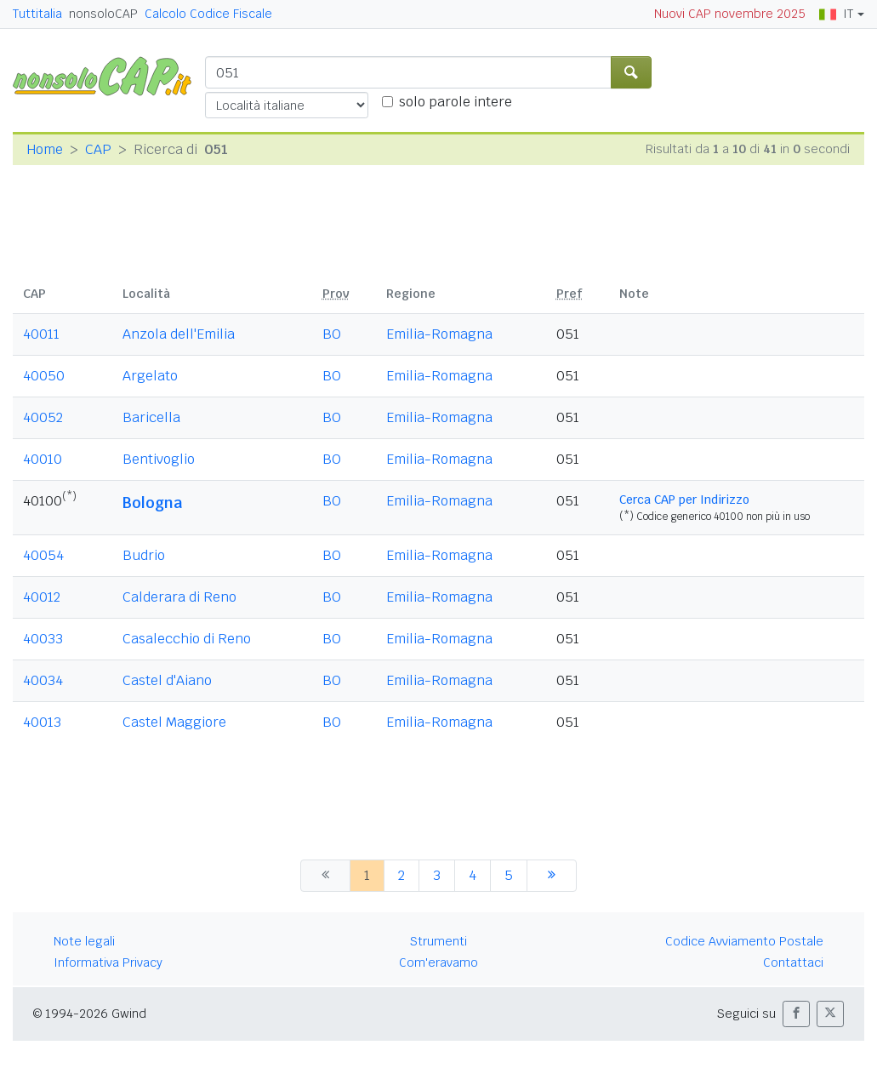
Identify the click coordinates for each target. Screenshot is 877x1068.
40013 (42, 722)
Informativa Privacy (108, 962)
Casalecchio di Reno (186, 639)
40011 (41, 334)
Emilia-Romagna (439, 334)
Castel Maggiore (174, 722)
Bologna (152, 502)
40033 (43, 639)
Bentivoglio (158, 459)
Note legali (84, 941)
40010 (42, 459)
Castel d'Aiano (167, 680)
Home (44, 149)
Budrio (143, 555)
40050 (44, 376)
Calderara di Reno (179, 597)
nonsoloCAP (103, 13)
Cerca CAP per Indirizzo (684, 499)
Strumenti (438, 941)
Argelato (150, 376)
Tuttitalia (37, 13)
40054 (43, 555)
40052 (43, 417)
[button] (796, 1014)
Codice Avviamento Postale (744, 941)
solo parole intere (455, 102)
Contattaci (793, 962)
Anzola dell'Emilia (178, 334)
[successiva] (552, 876)
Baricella (151, 417)
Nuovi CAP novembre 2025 (730, 13)
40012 (41, 597)
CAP (98, 149)
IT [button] (836, 13)
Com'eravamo (438, 962)
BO (331, 334)
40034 (43, 680)
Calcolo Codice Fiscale (208, 13)
